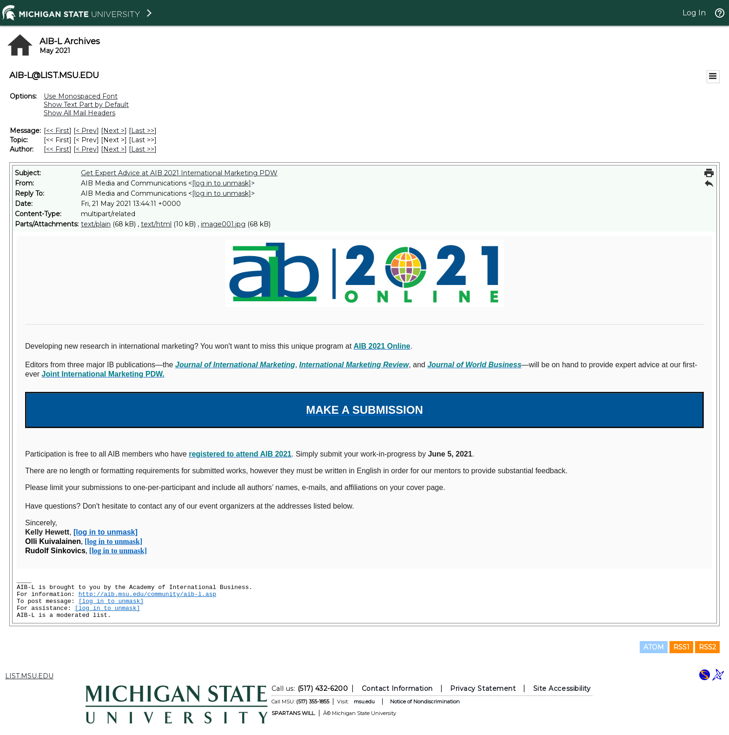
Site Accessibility (562, 688)
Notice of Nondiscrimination (425, 701)
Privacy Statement (483, 688)
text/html (156, 224)
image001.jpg (223, 224)
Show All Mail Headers (79, 113)
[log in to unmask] (221, 183)
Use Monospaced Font (81, 96)
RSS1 (681, 647)
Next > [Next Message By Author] (114, 149)
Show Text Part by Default (86, 104)
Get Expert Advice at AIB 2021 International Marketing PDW (179, 173)
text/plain (96, 224)
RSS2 (707, 647)
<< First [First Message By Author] (57, 149)
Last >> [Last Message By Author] (142, 149)
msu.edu (364, 701)
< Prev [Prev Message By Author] (86, 149)
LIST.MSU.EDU (29, 676)
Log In (694, 12)
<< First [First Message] (57, 130)
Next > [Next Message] (114, 130)
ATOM (653, 647)
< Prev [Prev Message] (86, 130)
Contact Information (397, 688)
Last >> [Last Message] (142, 130)
